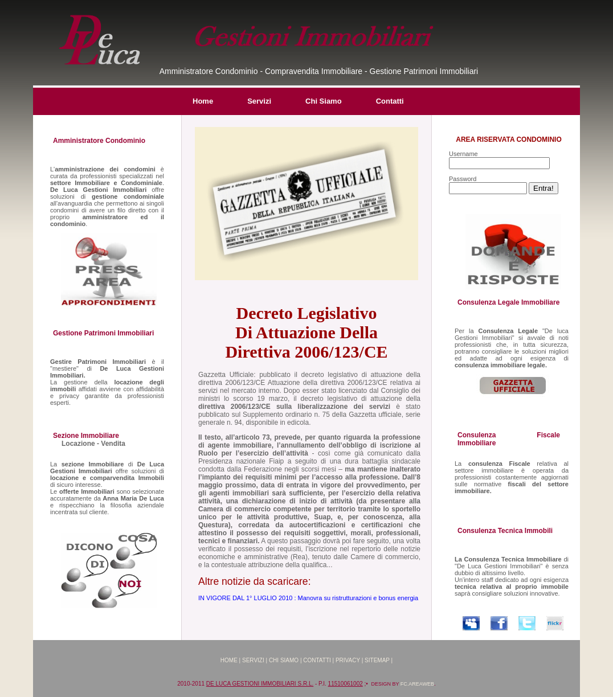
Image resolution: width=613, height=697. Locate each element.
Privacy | (349, 660)
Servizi (259, 101)
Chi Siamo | (285, 660)
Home (203, 101)
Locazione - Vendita (93, 444)
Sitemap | (379, 660)
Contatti (390, 101)
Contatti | (318, 660)
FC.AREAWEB (417, 684)
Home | (230, 660)
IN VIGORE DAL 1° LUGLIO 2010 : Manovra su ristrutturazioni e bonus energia (308, 597)
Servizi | (254, 660)
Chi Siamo (323, 101)
